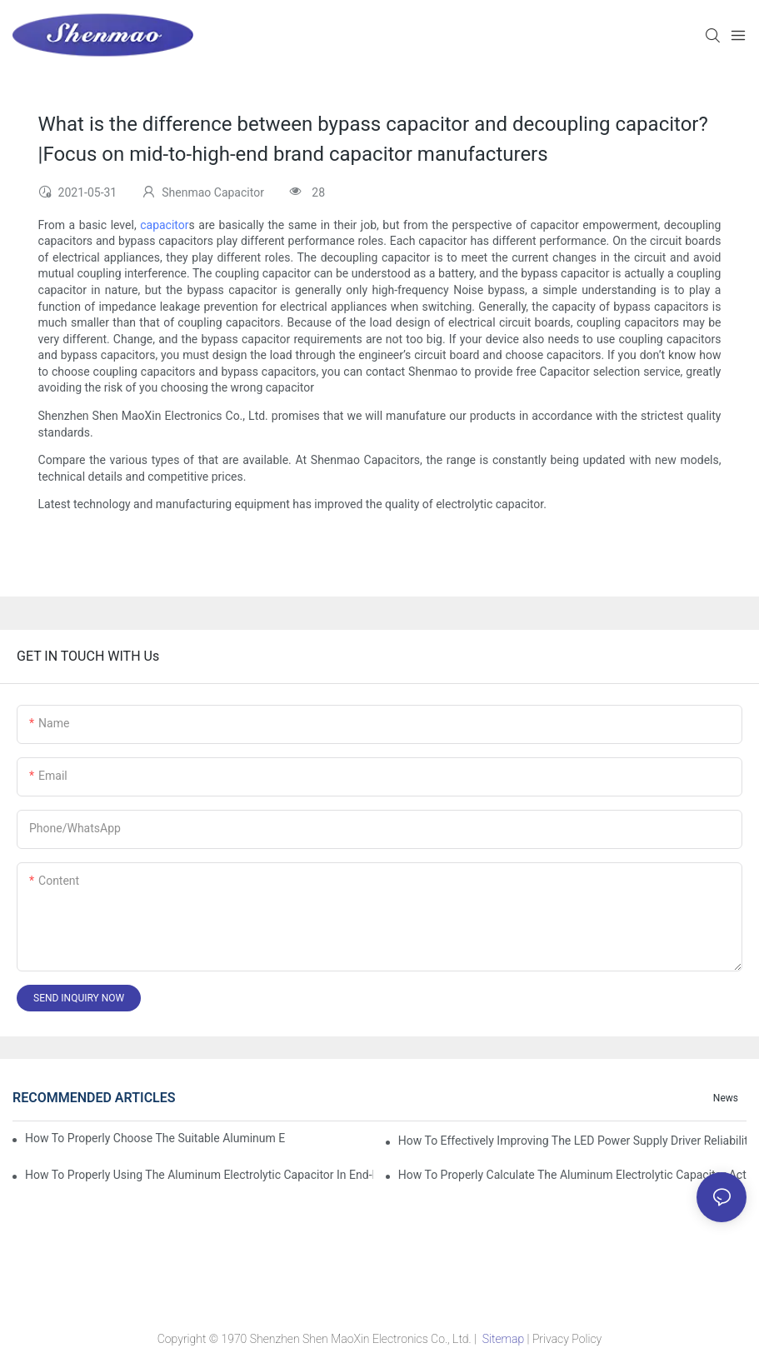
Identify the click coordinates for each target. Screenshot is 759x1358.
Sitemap (503, 1339)
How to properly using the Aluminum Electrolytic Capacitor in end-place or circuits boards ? (199, 1174)
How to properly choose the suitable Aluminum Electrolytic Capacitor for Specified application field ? (155, 1138)
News (725, 1098)
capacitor (164, 225)
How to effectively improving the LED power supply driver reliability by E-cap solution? (572, 1140)
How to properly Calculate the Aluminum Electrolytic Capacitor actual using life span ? (572, 1174)
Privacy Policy (567, 1339)
